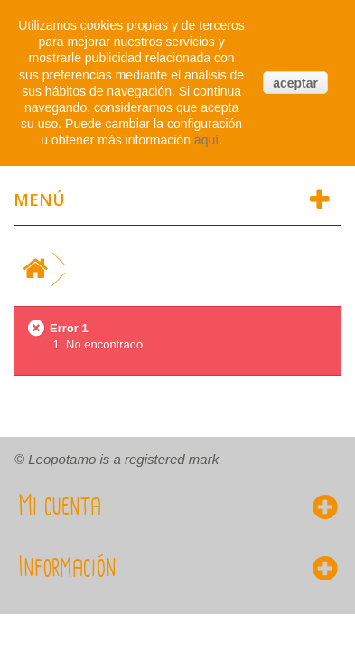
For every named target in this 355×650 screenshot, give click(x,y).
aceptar (295, 83)
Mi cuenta (59, 506)
